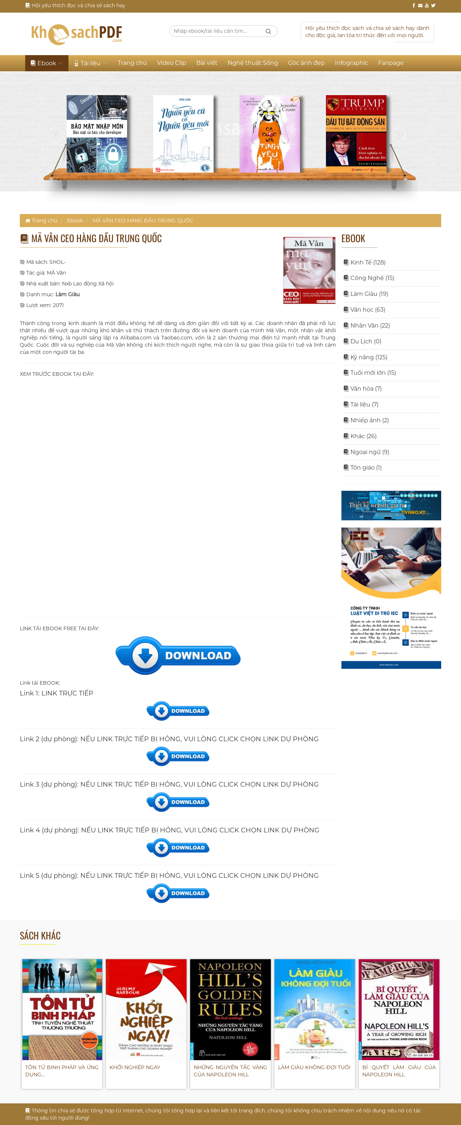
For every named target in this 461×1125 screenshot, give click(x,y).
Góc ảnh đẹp (306, 62)
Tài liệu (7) (361, 404)
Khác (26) (360, 436)
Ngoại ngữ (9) (366, 452)
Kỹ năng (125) (365, 357)
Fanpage (391, 62)
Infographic (351, 62)
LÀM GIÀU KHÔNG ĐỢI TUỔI (314, 1067)
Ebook (46, 63)
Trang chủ (132, 62)
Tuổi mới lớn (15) (369, 372)
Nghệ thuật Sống (253, 62)
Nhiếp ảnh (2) (366, 420)
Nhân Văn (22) (366, 325)
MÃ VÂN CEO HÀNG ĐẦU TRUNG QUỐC (143, 220)
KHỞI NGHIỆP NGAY (134, 1067)
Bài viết (207, 62)
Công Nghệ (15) (368, 278)
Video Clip (171, 62)
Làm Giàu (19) (365, 293)
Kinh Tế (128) (364, 262)
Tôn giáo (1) (362, 467)
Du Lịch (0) (362, 341)
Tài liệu (90, 63)
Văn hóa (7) (362, 388)
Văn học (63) (364, 309)
